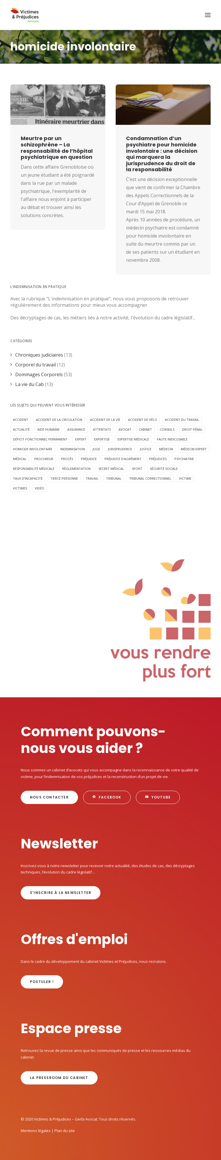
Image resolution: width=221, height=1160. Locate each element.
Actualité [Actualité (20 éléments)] (21, 429)
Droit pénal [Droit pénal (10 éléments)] (192, 429)
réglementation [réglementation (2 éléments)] (76, 468)
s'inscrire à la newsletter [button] (60, 892)
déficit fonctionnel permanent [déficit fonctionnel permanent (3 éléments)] (40, 439)
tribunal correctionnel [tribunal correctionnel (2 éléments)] (150, 478)
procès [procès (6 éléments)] (67, 459)
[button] (208, 15)
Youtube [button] (158, 797)
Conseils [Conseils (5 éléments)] (167, 429)
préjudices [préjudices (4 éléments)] (158, 459)
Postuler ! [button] (42, 981)
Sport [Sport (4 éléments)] (137, 468)
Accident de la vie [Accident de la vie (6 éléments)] (105, 419)
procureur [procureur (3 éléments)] (43, 459)
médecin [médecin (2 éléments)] (166, 449)
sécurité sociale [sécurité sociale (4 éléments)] (164, 468)
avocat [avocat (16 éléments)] (125, 429)
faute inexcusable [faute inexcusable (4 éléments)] (172, 439)
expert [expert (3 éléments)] (80, 439)
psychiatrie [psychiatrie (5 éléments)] (184, 459)
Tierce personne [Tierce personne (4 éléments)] (64, 478)
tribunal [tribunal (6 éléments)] (113, 478)
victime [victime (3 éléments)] (185, 478)
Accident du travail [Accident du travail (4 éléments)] (182, 419)
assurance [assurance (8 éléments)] (76, 429)
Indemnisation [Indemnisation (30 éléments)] (72, 449)
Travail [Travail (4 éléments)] (92, 478)
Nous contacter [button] (49, 797)
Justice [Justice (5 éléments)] (145, 449)
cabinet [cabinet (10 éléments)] (145, 429)
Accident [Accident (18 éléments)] (20, 419)
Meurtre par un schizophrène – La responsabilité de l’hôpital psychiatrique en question (57, 148)
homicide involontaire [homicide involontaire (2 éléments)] (32, 449)
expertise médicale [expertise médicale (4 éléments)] (133, 439)
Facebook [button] (106, 797)
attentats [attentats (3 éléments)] (102, 429)
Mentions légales (36, 1130)
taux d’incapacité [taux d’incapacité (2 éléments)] (28, 478)
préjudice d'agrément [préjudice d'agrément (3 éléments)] (122, 459)
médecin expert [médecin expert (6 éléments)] (194, 449)
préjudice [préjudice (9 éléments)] (89, 459)
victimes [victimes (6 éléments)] (20, 488)
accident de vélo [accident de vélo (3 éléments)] (142, 419)
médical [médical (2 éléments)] (19, 459)
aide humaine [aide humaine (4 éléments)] (48, 429)
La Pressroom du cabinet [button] (59, 1077)
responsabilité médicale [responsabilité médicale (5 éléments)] (33, 468)
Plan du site (64, 1130)
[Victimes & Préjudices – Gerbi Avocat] (24, 15)
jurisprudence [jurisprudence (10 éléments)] (120, 449)
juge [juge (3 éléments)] (96, 449)
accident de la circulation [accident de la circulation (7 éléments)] (59, 419)
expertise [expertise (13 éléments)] (102, 439)
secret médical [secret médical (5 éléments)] (111, 468)
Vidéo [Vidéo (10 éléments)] (39, 488)
